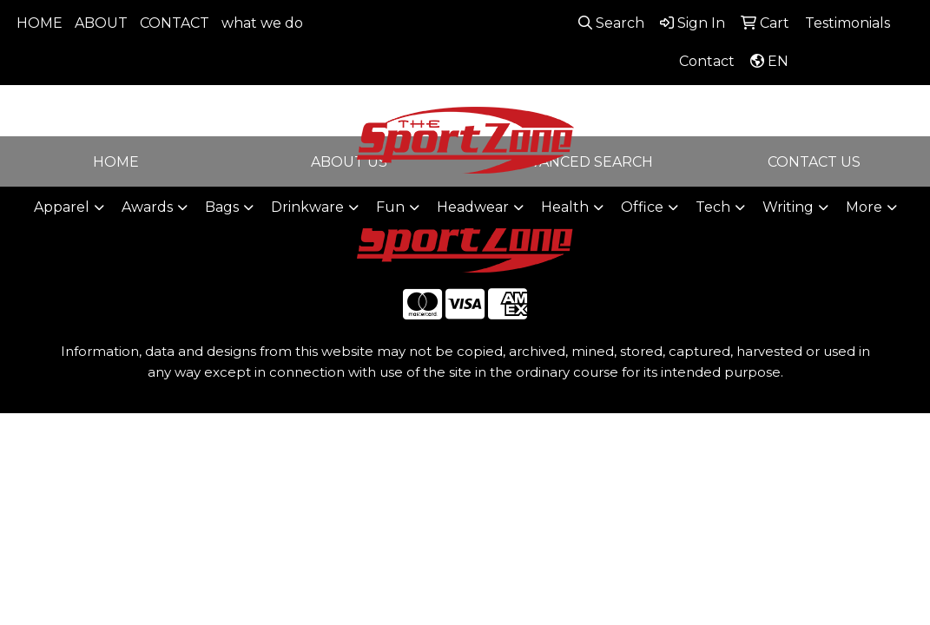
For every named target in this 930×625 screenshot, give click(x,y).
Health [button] (565, 207)
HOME (39, 23)
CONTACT (174, 23)
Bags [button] (222, 207)
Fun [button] (390, 207)
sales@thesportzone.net (771, 129)
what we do (262, 23)
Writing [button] (788, 207)
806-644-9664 (771, 108)
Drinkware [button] (307, 207)
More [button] (864, 207)
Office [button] (642, 207)
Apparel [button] (61, 207)
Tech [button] (713, 207)
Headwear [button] (473, 207)
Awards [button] (147, 207)
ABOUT (101, 23)
